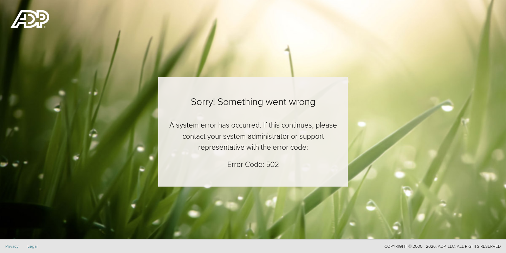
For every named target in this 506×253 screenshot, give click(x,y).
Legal (32, 246)
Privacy (12, 246)
